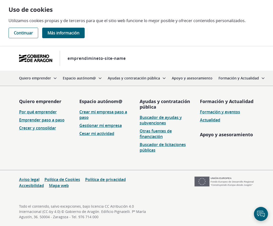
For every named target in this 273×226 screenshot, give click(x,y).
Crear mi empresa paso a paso (103, 114)
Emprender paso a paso (42, 120)
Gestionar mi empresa (100, 125)
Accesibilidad (31, 185)
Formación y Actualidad (226, 101)
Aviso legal (29, 179)
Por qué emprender (38, 112)
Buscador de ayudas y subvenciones (161, 120)
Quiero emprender (40, 101)
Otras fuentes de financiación (156, 133)
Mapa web (59, 185)
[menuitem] (38, 78)
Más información (63, 33)
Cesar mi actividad (96, 133)
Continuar (23, 33)
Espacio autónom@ (100, 101)
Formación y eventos (220, 112)
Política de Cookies (62, 179)
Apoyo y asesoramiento (226, 134)
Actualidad (210, 120)
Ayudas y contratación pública (165, 104)
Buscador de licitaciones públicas (163, 147)
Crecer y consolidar (37, 128)
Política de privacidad (105, 179)
